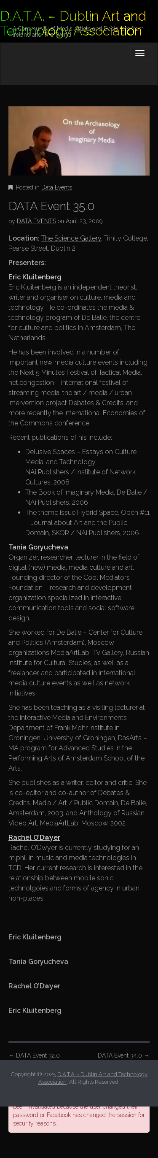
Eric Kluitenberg (35, 277)
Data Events (56, 187)
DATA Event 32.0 (34, 1055)
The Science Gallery (71, 238)
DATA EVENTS (36, 221)
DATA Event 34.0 (124, 1055)
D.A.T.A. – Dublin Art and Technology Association (73, 23)
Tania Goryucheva (38, 547)
